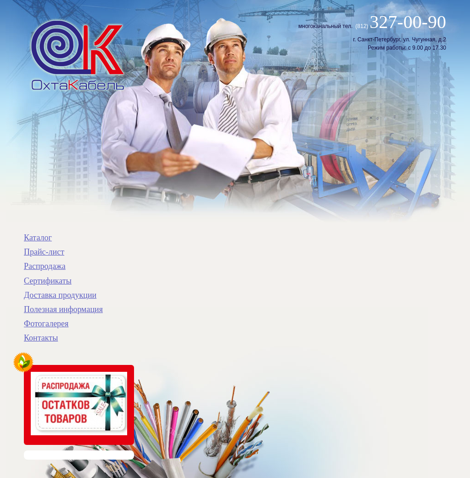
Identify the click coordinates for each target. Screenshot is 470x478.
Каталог (38, 237)
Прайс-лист (44, 251)
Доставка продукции (60, 295)
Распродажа (45, 266)
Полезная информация (63, 309)
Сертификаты (48, 280)
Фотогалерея (46, 323)
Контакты (41, 337)
